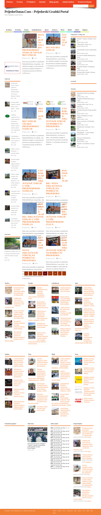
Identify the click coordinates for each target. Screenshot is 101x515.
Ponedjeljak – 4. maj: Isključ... (86, 132)
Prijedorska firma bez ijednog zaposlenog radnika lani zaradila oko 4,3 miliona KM (19, 291)
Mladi (70, 30)
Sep (54, 432)
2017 (51, 457)
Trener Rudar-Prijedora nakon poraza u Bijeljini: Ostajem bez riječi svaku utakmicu (89, 291)
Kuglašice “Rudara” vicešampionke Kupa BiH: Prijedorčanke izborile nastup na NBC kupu (83, 338)
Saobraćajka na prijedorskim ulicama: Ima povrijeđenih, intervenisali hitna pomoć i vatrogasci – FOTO (37, 315)
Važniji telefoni (68, 2)
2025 (51, 431)
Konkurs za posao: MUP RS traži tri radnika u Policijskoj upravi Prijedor (89, 380)
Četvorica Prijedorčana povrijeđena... (83, 138)
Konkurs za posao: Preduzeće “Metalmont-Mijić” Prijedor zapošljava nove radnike (89, 391)
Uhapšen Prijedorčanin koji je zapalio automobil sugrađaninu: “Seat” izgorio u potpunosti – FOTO (37, 293)
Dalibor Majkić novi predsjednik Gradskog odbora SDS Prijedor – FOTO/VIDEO (65, 300)
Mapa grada (54, 2)
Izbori (77, 30)
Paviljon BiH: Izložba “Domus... (86, 72)
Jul (68, 431)
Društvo (9, 30)
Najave (84, 30)
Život (62, 30)
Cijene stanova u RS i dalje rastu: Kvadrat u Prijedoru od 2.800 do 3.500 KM (65, 311)
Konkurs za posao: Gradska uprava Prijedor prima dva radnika (89, 361)
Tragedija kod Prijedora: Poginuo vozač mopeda (42, 325)
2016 (51, 460)
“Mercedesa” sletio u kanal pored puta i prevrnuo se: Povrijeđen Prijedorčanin (15, 196)
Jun (66, 431)
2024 (51, 434)
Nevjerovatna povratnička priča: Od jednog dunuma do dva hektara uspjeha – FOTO (42, 387)
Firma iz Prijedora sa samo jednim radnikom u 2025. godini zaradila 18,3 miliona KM (19, 314)
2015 (51, 463)
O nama (20, 2)
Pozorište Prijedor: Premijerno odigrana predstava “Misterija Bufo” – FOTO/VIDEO (15, 164)
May (64, 428)
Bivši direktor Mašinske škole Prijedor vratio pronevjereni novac (42, 304)
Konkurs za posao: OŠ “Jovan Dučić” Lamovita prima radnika (89, 370)
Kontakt (42, 2)
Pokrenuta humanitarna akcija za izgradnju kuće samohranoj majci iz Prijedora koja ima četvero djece (38, 398)
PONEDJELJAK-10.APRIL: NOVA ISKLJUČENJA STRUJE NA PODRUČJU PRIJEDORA (57, 182)
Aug (51, 432)
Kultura (54, 30)
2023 (51, 437)
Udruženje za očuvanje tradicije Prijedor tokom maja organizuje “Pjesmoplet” (19, 372)
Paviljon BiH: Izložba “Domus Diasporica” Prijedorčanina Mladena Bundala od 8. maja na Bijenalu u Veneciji (15, 90)
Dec (61, 432)
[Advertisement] (42, 23)
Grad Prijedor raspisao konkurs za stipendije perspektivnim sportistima (65, 411)
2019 (51, 450)
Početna (10, 2)
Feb (57, 428)
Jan (55, 428)
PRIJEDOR (15, 434)
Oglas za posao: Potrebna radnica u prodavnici (89, 400)
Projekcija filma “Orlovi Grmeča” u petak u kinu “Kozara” (19, 382)
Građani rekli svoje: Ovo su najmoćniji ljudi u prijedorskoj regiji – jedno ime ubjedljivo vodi (14, 302)
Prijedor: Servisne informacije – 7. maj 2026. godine (15, 151)
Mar (59, 428)
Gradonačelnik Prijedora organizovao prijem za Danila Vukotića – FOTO (89, 301)
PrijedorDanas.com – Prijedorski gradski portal (36, 12)
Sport (47, 30)
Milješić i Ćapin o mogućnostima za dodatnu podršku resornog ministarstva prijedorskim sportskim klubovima (84, 325)
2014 (51, 466)
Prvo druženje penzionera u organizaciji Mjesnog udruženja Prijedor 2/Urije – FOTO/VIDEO (15, 336)
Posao (26, 30)
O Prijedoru (31, 2)
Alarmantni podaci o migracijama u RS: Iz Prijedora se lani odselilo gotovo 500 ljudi (65, 321)
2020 (51, 447)
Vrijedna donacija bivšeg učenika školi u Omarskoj (65, 289)
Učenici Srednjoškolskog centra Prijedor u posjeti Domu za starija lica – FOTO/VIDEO (61, 375)
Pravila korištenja (85, 2)
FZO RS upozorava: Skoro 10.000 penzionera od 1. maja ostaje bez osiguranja (42, 362)
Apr (62, 428)
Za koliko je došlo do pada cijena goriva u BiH (42, 408)
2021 (51, 444)
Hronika (18, 30)
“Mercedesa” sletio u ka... (84, 44)
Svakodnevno (36, 30)
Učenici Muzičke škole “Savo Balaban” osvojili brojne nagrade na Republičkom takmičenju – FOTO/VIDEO (61, 363)
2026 (51, 428)
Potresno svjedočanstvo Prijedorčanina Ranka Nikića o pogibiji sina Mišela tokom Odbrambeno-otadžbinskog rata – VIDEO (37, 374)
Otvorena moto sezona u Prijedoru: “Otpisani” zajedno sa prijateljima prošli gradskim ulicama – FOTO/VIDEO (36, 446)
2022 (51, 441)
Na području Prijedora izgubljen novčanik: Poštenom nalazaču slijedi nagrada (19, 324)
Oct (56, 432)
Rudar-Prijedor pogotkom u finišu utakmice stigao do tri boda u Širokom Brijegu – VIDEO (89, 312)
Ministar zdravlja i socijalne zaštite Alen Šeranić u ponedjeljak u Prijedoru (65, 332)
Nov (59, 432)
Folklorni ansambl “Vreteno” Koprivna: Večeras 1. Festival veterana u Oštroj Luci (14, 393)
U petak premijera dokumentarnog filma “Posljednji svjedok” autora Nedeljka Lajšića (19, 362)
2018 (51, 453)
